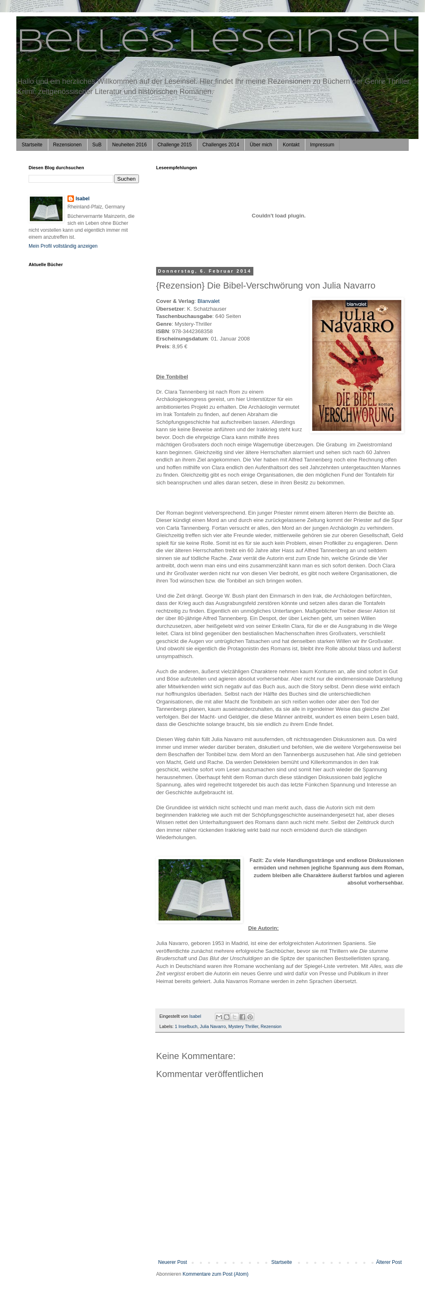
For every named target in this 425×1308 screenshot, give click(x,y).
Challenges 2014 (220, 145)
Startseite (32, 145)
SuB (97, 145)
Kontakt (291, 145)
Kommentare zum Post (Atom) (215, 1274)
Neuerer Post (172, 1262)
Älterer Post (389, 1262)
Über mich (261, 145)
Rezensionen (67, 145)
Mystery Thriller (243, 1026)
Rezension (271, 1026)
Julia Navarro (213, 1026)
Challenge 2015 (174, 145)
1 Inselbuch (186, 1026)
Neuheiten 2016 (129, 145)
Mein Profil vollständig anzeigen (63, 246)
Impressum (322, 145)
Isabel (82, 199)
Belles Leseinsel (215, 42)
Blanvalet (208, 301)
